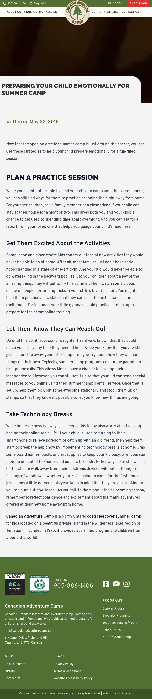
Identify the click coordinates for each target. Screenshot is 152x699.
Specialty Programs (116, 616)
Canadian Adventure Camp (30, 516)
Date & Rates (111, 630)
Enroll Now (138, 3)
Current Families (105, 12)
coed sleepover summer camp (114, 516)
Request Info (40, 3)
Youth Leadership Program (121, 623)
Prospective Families (40, 12)
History (10, 671)
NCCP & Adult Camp (116, 637)
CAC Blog (116, 3)
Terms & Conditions (67, 671)
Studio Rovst (125, 693)
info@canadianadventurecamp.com (29, 631)
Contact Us (130, 12)
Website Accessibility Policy (73, 678)
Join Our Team (15, 664)
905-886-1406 (14, 3)
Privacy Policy (64, 664)
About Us (14, 12)
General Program (114, 609)
